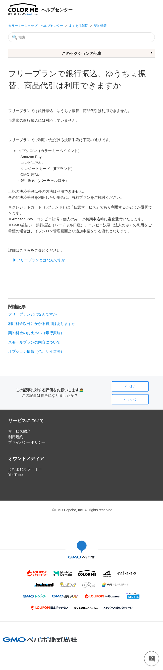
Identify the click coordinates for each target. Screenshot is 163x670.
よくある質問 (78, 26)
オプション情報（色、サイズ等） (36, 351)
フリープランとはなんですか (32, 314)
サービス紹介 (19, 431)
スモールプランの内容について (34, 342)
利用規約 (15, 437)
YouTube (15, 475)
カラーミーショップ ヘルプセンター (35, 26)
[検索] (81, 37)
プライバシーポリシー (27, 442)
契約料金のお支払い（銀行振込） (36, 333)
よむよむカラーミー (25, 469)
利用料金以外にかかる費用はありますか (41, 323)
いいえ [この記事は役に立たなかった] (132, 399)
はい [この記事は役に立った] (132, 386)
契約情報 (100, 26)
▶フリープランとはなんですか (39, 260)
